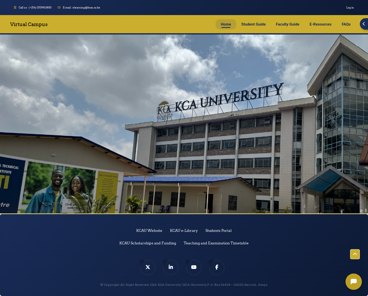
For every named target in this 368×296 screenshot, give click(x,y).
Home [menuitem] (226, 24)
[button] (355, 254)
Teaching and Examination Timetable (216, 243)
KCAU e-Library (184, 230)
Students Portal (218, 230)
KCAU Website (149, 230)
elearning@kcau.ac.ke (86, 7)
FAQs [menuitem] (346, 24)
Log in (350, 7)
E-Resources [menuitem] (321, 24)
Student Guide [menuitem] (253, 24)
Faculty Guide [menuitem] (288, 24)
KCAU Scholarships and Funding (147, 243)
